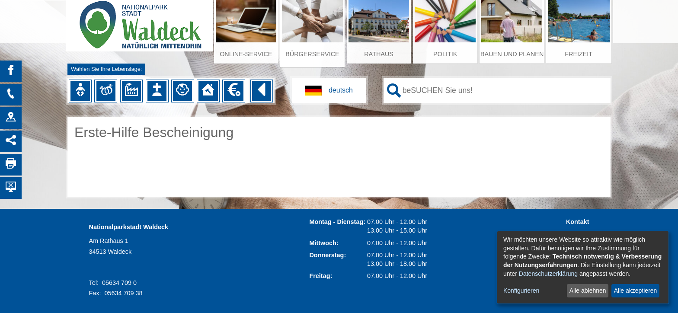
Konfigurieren (521, 290)
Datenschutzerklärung (548, 273)
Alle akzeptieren (635, 290)
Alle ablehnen (587, 290)
